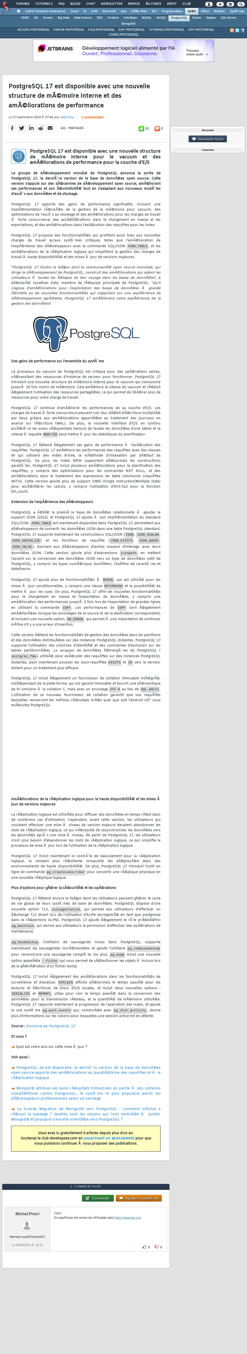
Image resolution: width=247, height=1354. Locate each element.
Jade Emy (67, 117)
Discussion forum (207, 139)
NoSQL (161, 18)
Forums (23, 4)
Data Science (83, 18)
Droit (171, 4)
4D (36, 18)
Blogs (75, 4)
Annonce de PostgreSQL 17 (50, 1026)
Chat (90, 4)
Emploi (133, 4)
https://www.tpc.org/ (128, 1217)
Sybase (211, 18)
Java (123, 11)
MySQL (147, 18)
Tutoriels (44, 4)
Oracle (196, 18)
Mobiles (219, 11)
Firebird (113, 18)
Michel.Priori (27, 1214)
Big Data (63, 18)
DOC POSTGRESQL (132, 30)
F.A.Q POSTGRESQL (101, 30)
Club (186, 4)
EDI (154, 11)
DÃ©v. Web (139, 11)
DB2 (100, 18)
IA (84, 11)
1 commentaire (92, 118)
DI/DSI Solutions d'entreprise (45, 11)
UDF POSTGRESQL (201, 30)
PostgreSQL (179, 18)
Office (205, 11)
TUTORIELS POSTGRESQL (166, 30)
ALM (94, 11)
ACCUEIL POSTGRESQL (33, 30)
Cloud (74, 11)
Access (48, 18)
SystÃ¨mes (237, 11)
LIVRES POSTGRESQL (123, 35)
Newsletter (111, 4)
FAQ (61, 4)
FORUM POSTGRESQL (68, 30)
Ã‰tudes (153, 4)
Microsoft (109, 11)
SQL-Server (228, 18)
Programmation (172, 11)
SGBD (192, 11)
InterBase (130, 18)
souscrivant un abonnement (108, 1138)
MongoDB (128, 24)
